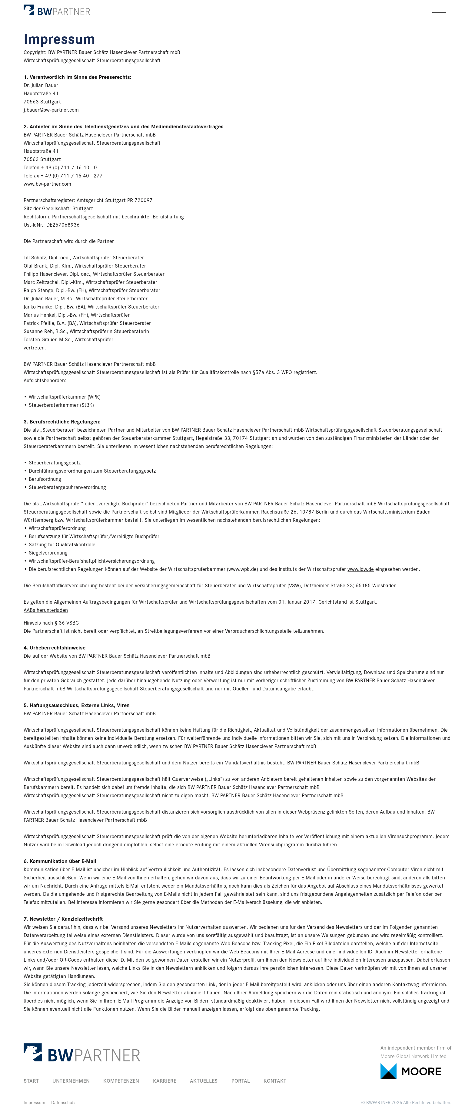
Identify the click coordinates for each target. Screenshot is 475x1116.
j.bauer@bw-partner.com (51, 109)
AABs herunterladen (46, 609)
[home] (57, 10)
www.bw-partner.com (47, 183)
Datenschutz (63, 1102)
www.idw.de (360, 568)
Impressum (34, 1102)
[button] (439, 10)
